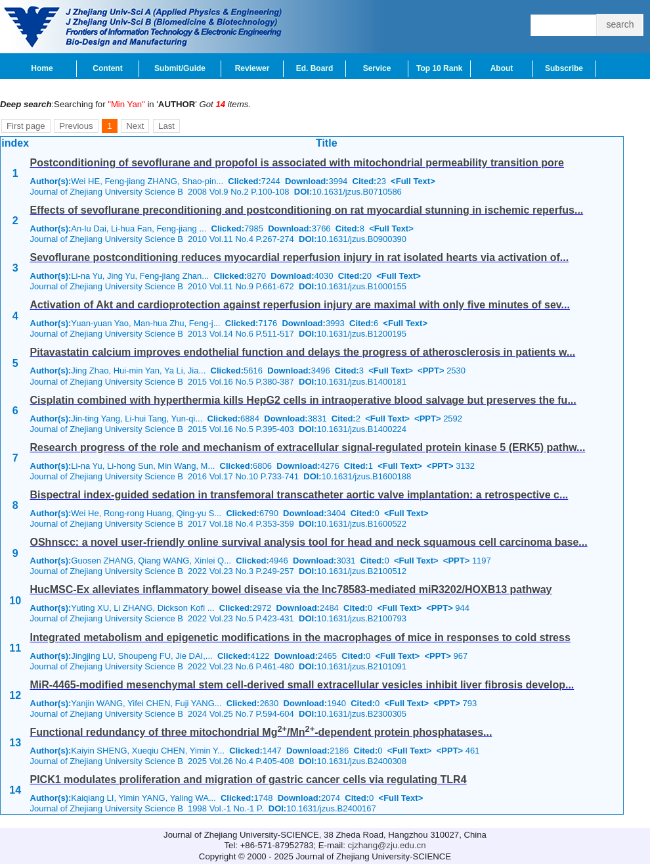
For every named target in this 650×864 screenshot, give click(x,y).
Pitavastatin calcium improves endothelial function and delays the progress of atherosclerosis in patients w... (303, 352)
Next (135, 126)
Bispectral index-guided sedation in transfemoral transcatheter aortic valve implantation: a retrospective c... (299, 494)
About (501, 68)
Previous (76, 126)
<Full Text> (413, 181)
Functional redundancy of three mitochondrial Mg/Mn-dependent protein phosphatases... (261, 732)
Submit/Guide (180, 68)
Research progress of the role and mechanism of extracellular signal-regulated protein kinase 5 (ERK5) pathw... (308, 447)
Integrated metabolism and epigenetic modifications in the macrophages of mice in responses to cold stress (300, 637)
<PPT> (431, 370)
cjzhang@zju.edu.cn (387, 845)
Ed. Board (315, 68)
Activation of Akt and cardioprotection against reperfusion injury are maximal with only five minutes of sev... (300, 304)
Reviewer (252, 68)
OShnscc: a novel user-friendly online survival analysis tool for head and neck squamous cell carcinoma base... (309, 542)
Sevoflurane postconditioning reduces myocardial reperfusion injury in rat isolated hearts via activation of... (299, 257)
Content (107, 68)
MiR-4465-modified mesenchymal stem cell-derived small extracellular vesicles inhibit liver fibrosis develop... (302, 684)
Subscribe (564, 68)
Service (377, 68)
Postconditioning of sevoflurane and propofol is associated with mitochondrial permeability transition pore (297, 162)
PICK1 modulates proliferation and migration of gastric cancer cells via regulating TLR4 (248, 779)
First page (26, 126)
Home (42, 68)
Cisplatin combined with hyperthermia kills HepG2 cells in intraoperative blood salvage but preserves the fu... (303, 400)
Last (166, 126)
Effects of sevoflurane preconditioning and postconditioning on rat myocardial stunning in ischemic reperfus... (307, 210)
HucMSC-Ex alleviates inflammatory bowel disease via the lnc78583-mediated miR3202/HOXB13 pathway (291, 589)
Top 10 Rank (439, 68)
